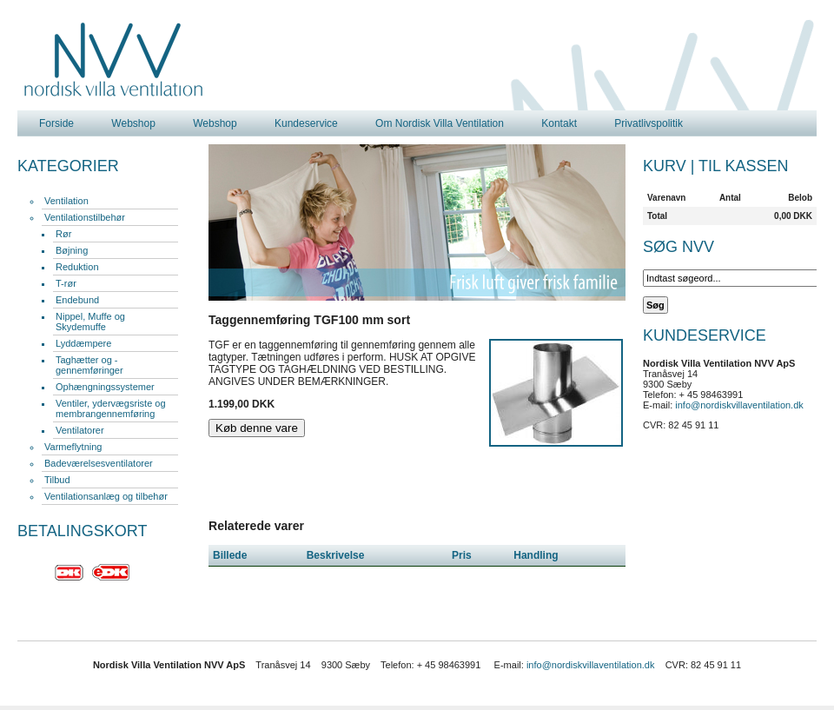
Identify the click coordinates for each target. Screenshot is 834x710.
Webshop (133, 123)
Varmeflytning (73, 446)
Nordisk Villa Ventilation (113, 60)
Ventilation (66, 201)
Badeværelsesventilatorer (98, 463)
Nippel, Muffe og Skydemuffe (90, 321)
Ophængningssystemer (105, 387)
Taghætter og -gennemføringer (89, 365)
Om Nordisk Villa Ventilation (439, 123)
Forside (56, 123)
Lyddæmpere (83, 343)
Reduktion (77, 267)
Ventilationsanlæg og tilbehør (106, 496)
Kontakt (559, 123)
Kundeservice (306, 123)
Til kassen (743, 166)
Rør (63, 234)
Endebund (77, 300)
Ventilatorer (80, 430)
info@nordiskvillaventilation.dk (739, 405)
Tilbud (57, 479)
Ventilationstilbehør (84, 217)
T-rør (66, 283)
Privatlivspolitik (648, 123)
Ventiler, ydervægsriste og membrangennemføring (111, 408)
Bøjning (72, 250)
